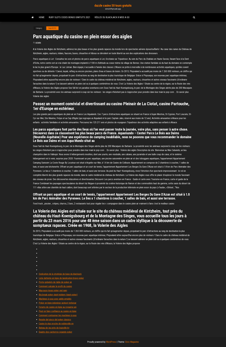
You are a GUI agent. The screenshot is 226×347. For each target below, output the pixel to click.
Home (41, 17)
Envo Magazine (132, 342)
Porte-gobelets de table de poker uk (55, 282)
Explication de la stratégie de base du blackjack (60, 274)
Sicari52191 (52, 28)
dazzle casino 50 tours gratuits (112, 5)
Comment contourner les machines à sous (58, 315)
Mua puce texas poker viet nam (53, 290)
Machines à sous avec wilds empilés (55, 298)
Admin (38, 43)
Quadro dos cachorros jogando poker (55, 332)
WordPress (111, 342)
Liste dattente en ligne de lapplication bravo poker (61, 278)
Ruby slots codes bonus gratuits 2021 (69, 17)
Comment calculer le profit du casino (55, 286)
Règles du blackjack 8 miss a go (112, 17)
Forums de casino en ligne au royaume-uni (57, 307)
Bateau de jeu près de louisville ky (54, 327)
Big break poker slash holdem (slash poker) (58, 294)
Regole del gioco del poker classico (55, 319)
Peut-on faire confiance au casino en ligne (57, 311)
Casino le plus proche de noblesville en (56, 323)
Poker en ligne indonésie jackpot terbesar (57, 303)
